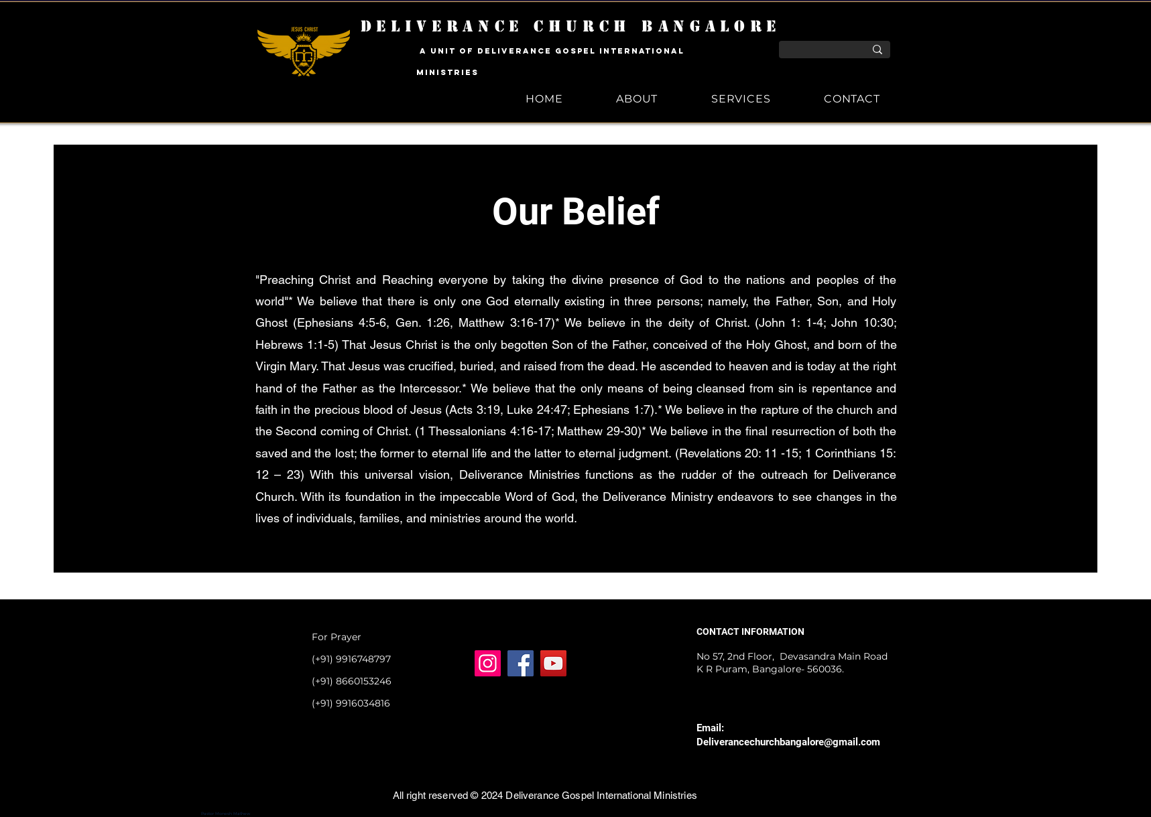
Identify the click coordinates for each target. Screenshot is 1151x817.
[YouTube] (553, 663)
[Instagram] (488, 663)
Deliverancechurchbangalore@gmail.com (788, 742)
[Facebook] (520, 663)
